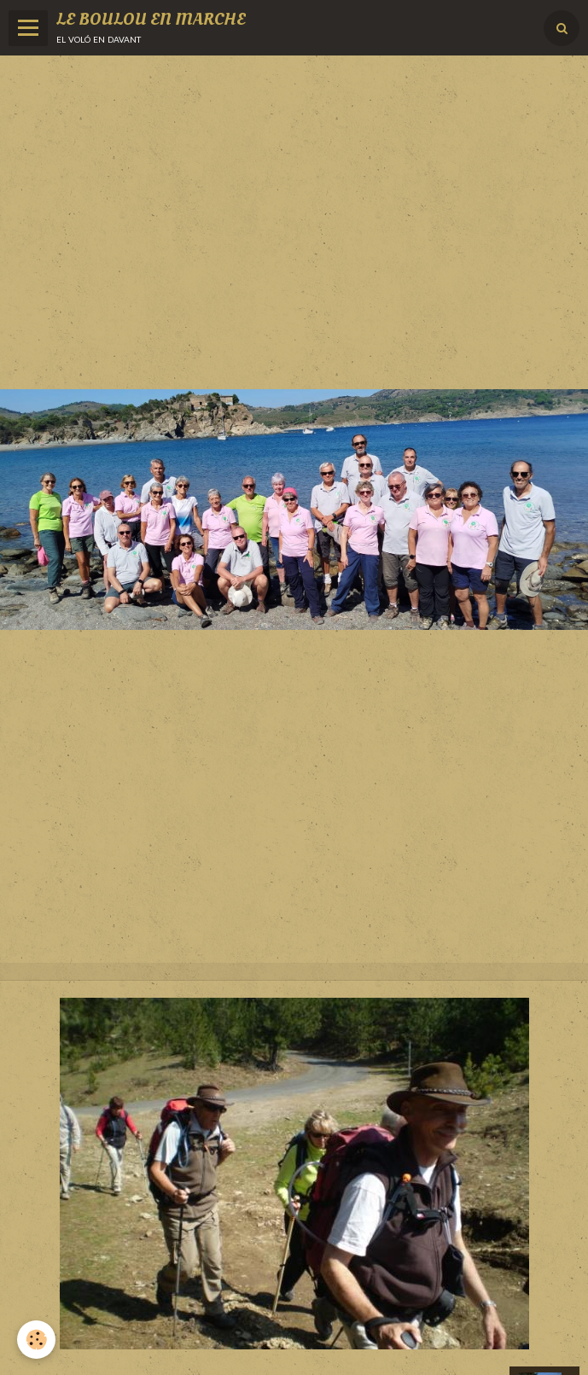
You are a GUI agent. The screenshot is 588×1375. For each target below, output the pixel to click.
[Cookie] (36, 1339)
